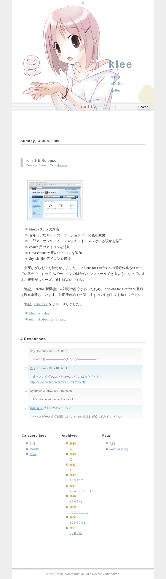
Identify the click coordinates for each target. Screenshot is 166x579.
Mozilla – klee (39, 313)
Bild (32, 443)
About (115, 77)
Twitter (115, 90)
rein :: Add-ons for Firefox (47, 319)
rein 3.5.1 (41, 304)
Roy (32, 351)
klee (121, 64)
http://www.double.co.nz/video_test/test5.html (58, 382)
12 (71, 449)
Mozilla (62, 165)
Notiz (33, 454)
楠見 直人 (36, 408)
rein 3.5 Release (41, 160)
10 (82, 512)
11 (89, 491)
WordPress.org (119, 449)
